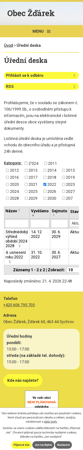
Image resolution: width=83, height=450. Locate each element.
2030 (51, 198)
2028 (14, 198)
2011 (52, 163)
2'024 (33, 163)
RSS (41, 86)
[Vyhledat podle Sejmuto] (59, 223)
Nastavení (63, 444)
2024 (14, 191)
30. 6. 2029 (56, 234)
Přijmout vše (21, 444)
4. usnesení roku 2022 (16, 257)
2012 (14, 170)
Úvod (8, 45)
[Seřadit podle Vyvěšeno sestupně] (33, 216)
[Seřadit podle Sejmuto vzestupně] (54, 214)
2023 (70, 184)
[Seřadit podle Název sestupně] (19, 211)
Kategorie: (13, 163)
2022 (51, 184)
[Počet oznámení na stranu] (74, 270)
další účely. (50, 421)
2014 (51, 170)
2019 (70, 177)
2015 (70, 170)
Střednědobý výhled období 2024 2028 (17, 239)
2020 (14, 184)
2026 (51, 191)
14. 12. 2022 (36, 234)
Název (11, 211)
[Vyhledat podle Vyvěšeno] (39, 223)
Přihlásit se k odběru (41, 75)
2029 (33, 198)
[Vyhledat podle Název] (17, 223)
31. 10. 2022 (36, 254)
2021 (33, 184)
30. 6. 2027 (56, 254)
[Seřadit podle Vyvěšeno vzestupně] (33, 214)
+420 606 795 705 (19, 305)
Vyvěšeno (40, 211)
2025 (33, 191)
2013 (33, 170)
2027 (70, 191)
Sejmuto (59, 211)
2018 (51, 177)
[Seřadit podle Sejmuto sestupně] (54, 216)
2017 (33, 177)
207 (69, 198)
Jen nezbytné (43, 444)
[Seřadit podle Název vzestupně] (19, 209)
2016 (14, 177)
